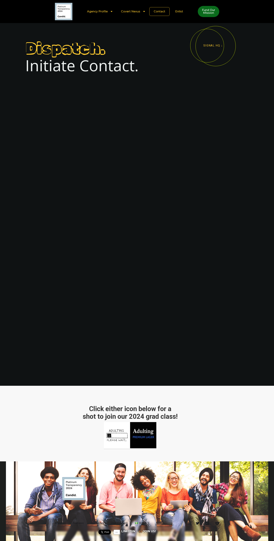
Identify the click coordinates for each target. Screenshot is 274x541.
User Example (119, 523)
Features (78, 523)
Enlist (179, 11)
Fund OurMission (208, 11)
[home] (63, 11)
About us (60, 523)
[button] (99, 11)
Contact (159, 11)
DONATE (142, 523)
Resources (97, 523)
